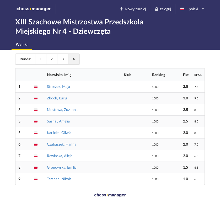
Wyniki (22, 44)
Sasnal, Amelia (58, 121)
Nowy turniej (132, 9)
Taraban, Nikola (59, 179)
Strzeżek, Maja (58, 86)
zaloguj (162, 9)
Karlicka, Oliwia (59, 132)
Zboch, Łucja (57, 98)
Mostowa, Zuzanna (62, 109)
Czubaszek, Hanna (61, 144)
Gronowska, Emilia (62, 167)
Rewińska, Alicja (59, 155)
